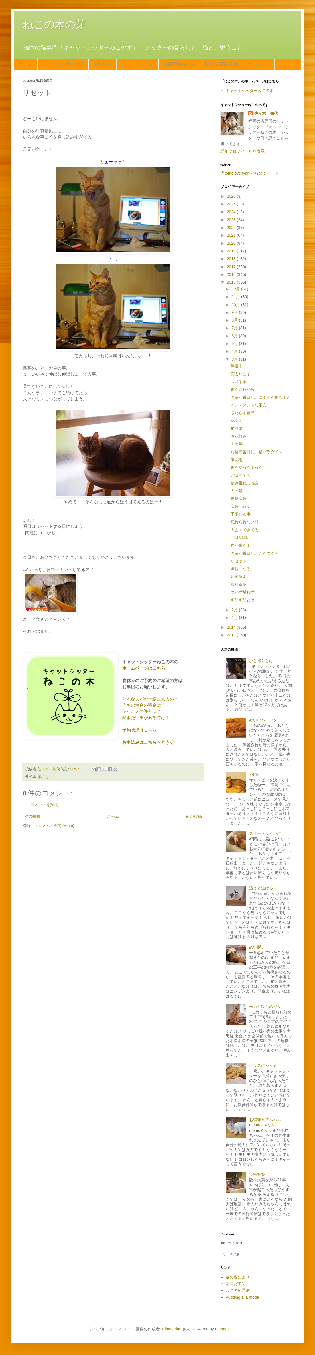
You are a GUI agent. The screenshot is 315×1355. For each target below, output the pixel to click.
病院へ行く (241, 506)
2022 (232, 227)
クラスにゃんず (263, 1065)
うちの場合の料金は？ (143, 705)
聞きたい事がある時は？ (146, 717)
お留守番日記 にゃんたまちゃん (261, 397)
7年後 (254, 774)
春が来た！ (241, 545)
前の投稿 (194, 816)
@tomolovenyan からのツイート (249, 173)
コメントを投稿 (44, 804)
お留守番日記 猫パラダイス (257, 452)
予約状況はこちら (139, 729)
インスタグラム (137, 64)
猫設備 (237, 428)
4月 (235, 351)
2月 (235, 610)
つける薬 (239, 381)
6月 (235, 336)
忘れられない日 (245, 522)
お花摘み (239, 436)
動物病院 (239, 498)
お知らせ (102, 64)
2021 (232, 235)
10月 (236, 304)
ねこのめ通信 (238, 1290)
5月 (235, 343)
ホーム (26, 64)
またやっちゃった (247, 467)
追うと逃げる (261, 888)
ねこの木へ (258, 64)
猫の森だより (238, 1277)
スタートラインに (265, 833)
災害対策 (257, 1174)
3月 (235, 359)
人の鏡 (237, 490)
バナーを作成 (229, 1254)
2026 (232, 196)
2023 (232, 219)
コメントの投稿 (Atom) (53, 825)
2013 (232, 635)
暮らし (44, 777)
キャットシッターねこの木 (250, 90)
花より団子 (241, 374)
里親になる (241, 568)
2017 (232, 266)
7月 (235, 328)
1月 (235, 617)
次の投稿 (32, 816)
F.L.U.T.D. (239, 537)
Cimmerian (172, 1329)
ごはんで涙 (241, 475)
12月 (236, 289)
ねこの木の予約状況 (63, 64)
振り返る (239, 584)
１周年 (237, 444)
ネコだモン (236, 1283)
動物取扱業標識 (221, 64)
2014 (232, 627)
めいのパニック (263, 720)
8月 (235, 320)
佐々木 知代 (266, 113)
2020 (232, 243)
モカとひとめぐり (265, 1006)
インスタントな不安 (249, 405)
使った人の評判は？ (141, 711)
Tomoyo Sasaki (231, 1242)
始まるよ (239, 576)
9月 (235, 312)
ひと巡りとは (261, 660)
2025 (232, 204)
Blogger (222, 1329)
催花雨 (237, 459)
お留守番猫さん (179, 64)
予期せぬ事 (241, 514)
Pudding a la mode (242, 1297)
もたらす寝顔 (243, 412)
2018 (232, 258)
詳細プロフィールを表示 (242, 151)
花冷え (237, 420)
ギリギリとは (243, 600)
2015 (232, 282)
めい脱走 (257, 947)
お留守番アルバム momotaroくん (267, 1122)
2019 (232, 251)
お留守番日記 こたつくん (255, 553)
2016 (232, 274)
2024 (232, 211)
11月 (236, 296)
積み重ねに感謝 (245, 483)
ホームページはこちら (143, 668)
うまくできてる (245, 530)
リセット (239, 561)
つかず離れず (243, 592)
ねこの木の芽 (54, 24)
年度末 (237, 366)
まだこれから (243, 389)
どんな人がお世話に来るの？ (150, 699)
